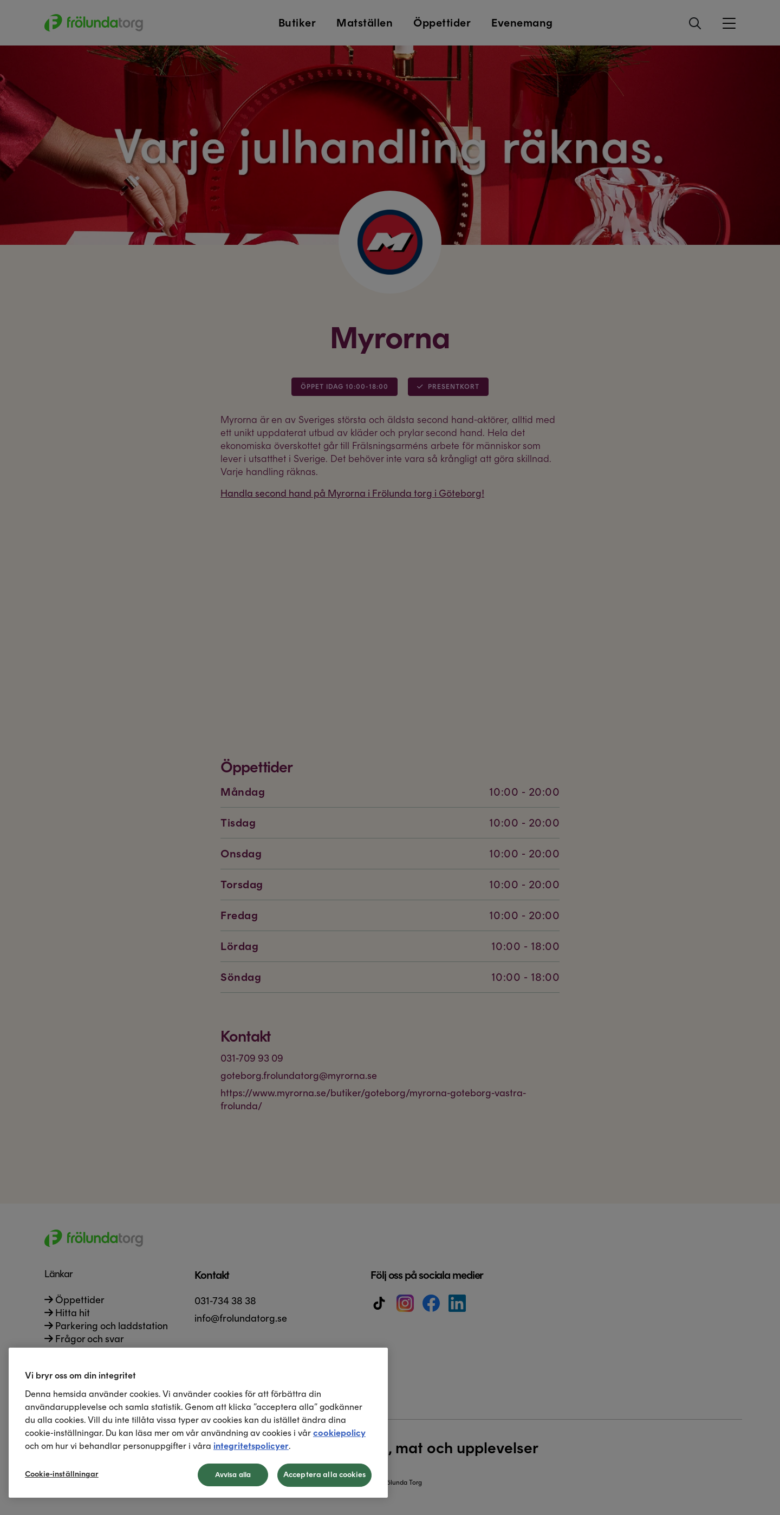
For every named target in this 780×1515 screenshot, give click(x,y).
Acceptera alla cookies (324, 1474)
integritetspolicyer (251, 1446)
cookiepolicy (339, 1433)
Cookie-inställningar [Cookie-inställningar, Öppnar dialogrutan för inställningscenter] (62, 1474)
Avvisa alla (233, 1475)
